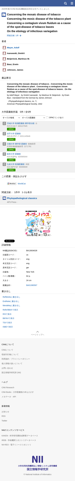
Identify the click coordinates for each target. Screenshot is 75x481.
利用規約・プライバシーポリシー (16, 359)
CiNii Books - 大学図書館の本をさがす (18, 392)
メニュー (72, 3)
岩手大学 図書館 (14, 133)
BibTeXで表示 (8, 318)
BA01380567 (31, 285)
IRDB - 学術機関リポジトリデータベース (19, 440)
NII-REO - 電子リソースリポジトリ (16, 445)
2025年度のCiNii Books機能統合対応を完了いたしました (26, 9)
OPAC (11, 129)
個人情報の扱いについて (12, 363)
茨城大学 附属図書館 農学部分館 (20, 123)
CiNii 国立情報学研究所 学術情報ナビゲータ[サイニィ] (12, 3)
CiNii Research (8, 387)
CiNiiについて (7, 350)
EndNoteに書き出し (11, 301)
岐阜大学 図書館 (14, 154)
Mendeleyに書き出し (11, 305)
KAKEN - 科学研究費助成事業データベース (20, 436)
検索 (65, 3)
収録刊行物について (10, 354)
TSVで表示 (7, 323)
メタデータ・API (9, 397)
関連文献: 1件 (13, 35)
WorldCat (22, 184)
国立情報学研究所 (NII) (11, 372)
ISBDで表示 (8, 327)
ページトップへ (37, 335)
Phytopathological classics (22, 198)
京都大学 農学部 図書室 (17, 144)
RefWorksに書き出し (11, 297)
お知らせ (5, 412)
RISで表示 (7, 314)
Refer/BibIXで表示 (10, 310)
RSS (4, 416)
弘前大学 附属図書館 (16, 164)
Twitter (4, 421)
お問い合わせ (7, 368)
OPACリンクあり (55, 117)
